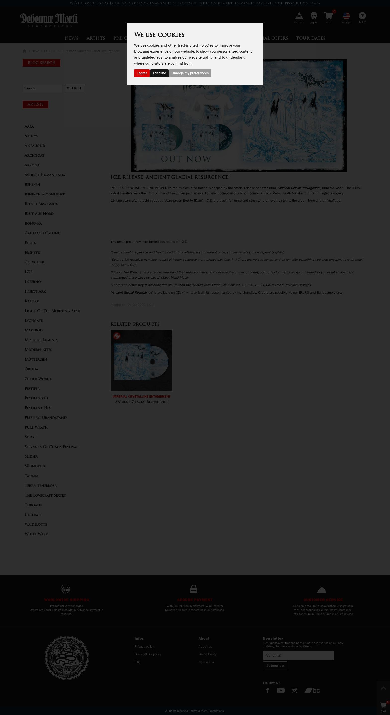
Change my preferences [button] (190, 73)
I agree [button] (142, 73)
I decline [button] (159, 73)
